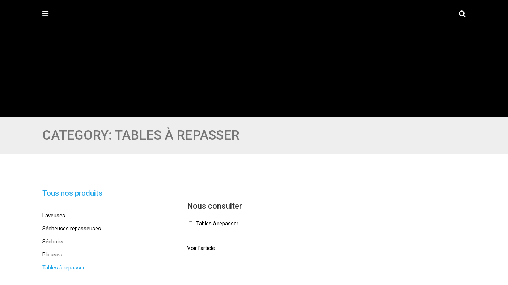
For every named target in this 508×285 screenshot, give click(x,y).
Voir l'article (201, 248)
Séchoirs (52, 241)
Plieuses (52, 254)
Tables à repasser (217, 223)
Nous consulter (214, 205)
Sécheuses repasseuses (71, 228)
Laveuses (53, 215)
